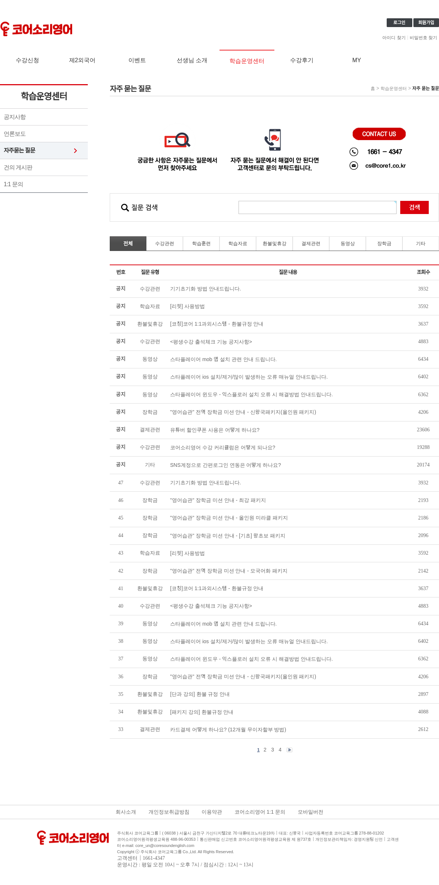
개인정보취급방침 (169, 812)
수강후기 (302, 60)
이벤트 (137, 60)
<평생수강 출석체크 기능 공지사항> (211, 606)
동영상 (348, 243)
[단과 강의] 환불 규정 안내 (200, 694)
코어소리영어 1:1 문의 (259, 812)
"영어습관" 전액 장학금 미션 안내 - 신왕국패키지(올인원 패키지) (243, 676)
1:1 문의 (13, 184)
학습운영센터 (246, 61)
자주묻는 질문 (19, 150)
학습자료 (237, 243)
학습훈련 (201, 243)
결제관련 (310, 243)
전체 (128, 244)
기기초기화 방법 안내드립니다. (205, 482)
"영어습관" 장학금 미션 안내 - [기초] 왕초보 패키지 (227, 536)
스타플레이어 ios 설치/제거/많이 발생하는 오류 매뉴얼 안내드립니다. (249, 641)
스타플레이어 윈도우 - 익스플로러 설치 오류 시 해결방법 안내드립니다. (251, 659)
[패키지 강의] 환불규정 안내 (201, 712)
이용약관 (212, 812)
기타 (420, 243)
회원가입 (426, 22)
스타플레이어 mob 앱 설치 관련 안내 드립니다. (223, 624)
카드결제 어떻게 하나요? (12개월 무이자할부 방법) (228, 729)
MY (356, 60)
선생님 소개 (192, 60)
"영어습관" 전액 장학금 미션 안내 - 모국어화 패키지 (229, 571)
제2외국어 (82, 60)
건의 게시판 (18, 167)
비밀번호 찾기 (423, 37)
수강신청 (27, 60)
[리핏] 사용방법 (187, 553)
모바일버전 (310, 812)
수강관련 (164, 243)
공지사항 (15, 117)
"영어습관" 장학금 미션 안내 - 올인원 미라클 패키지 (229, 518)
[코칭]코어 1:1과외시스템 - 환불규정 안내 (216, 588)
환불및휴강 (274, 243)
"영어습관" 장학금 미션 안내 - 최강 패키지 (218, 500)
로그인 (399, 22)
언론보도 (15, 134)
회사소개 (126, 812)
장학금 (384, 243)
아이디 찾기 (393, 37)
